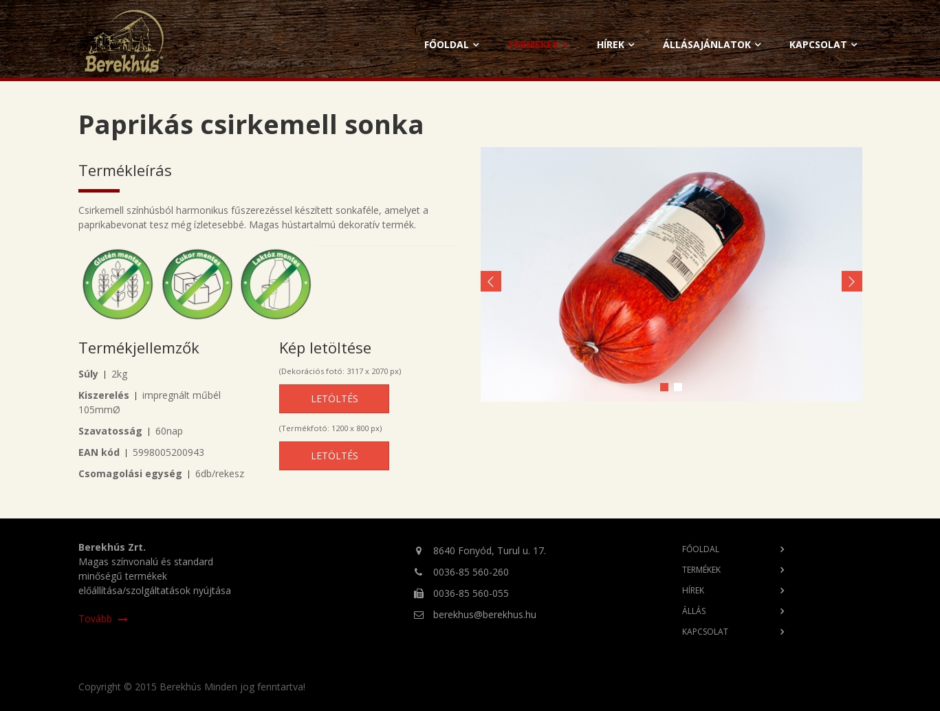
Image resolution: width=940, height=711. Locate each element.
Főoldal (446, 44)
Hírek (610, 44)
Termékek (532, 44)
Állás (694, 611)
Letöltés (334, 398)
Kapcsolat (818, 44)
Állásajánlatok (707, 44)
